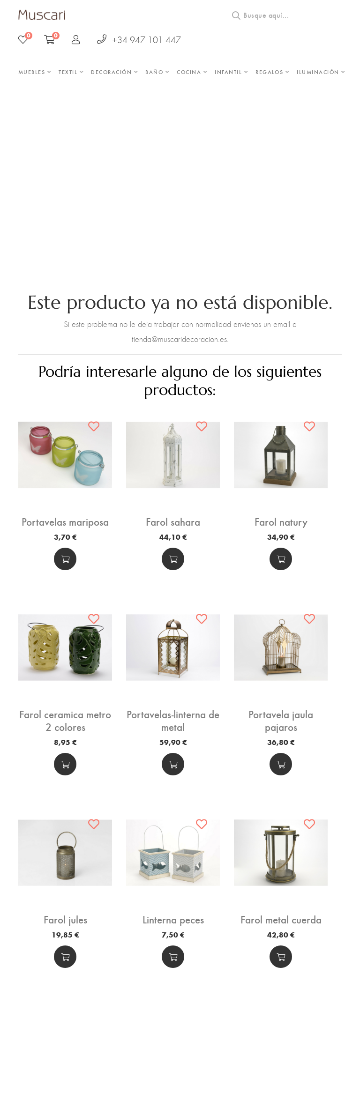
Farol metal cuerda (281, 915)
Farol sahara (173, 525)
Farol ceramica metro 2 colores (65, 720)
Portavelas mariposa (65, 525)
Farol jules (65, 915)
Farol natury (281, 525)
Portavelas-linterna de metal (173, 720)
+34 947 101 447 (139, 40)
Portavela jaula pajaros (281, 715)
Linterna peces (173, 915)
